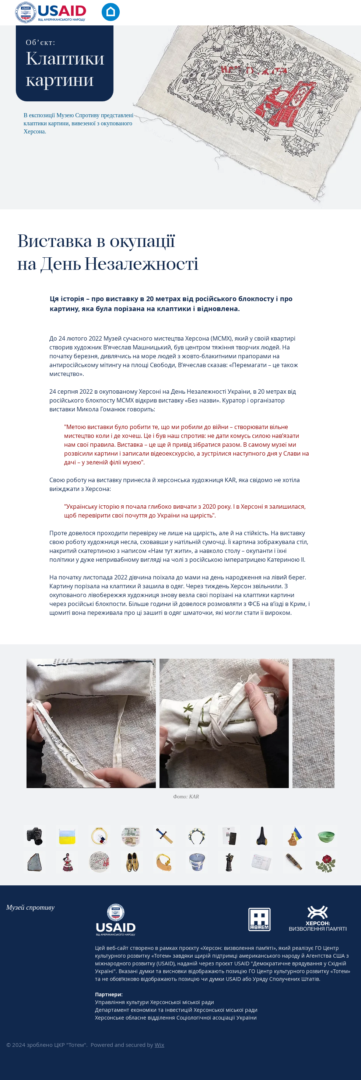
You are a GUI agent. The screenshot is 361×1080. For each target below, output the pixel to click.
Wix (159, 1044)
